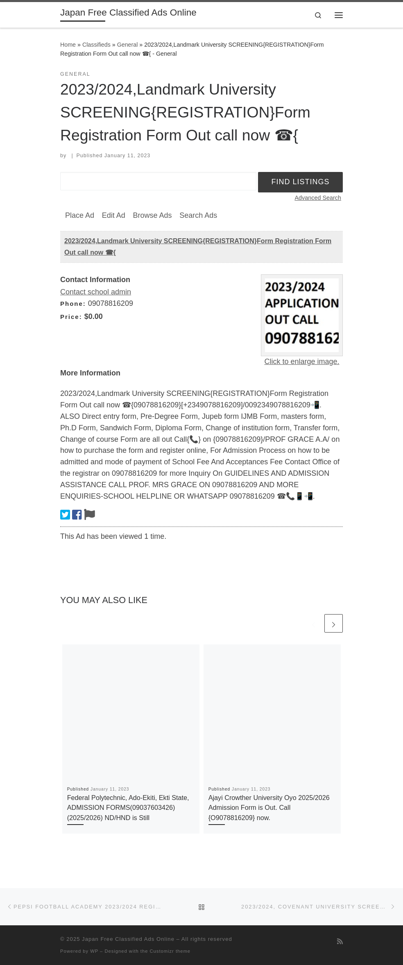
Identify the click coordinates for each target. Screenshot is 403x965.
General (127, 44)
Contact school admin (95, 292)
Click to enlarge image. (301, 361)
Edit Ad (113, 215)
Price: (71, 316)
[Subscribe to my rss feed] (340, 941)
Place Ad (79, 215)
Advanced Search (317, 197)
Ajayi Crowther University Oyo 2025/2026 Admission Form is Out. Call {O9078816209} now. (269, 807)
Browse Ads (152, 215)
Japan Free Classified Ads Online (128, 939)
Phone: (73, 303)
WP (94, 951)
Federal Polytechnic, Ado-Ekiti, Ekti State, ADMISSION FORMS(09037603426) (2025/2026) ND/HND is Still (128, 807)
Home (68, 44)
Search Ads (198, 215)
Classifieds (96, 44)
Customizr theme (170, 951)
